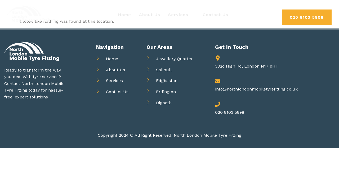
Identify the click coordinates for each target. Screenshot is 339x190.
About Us (149, 14)
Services (180, 14)
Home (123, 14)
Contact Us (216, 14)
